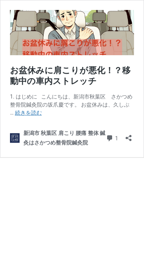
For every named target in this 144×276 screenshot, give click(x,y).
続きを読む (28, 113)
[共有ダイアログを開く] (128, 135)
